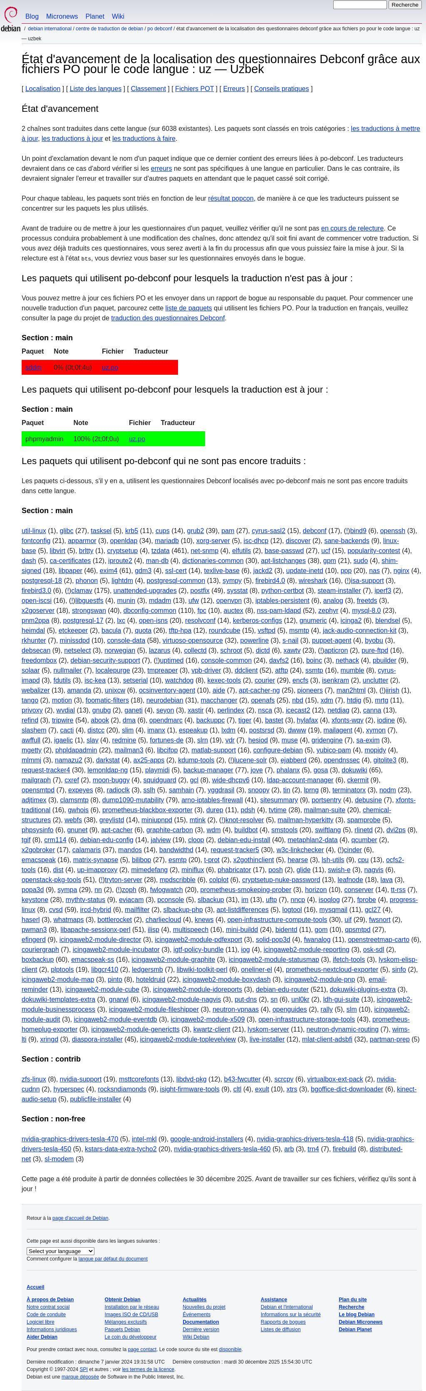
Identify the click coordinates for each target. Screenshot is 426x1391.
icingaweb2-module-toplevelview (188, 1039)
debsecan (36, 650)
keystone (35, 899)
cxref (71, 780)
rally (327, 1009)
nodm (387, 790)
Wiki (118, 16)
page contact (142, 1349)
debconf (315, 530)
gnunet (77, 829)
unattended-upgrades (145, 590)
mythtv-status (85, 899)
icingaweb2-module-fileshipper (154, 1009)
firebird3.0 (36, 590)
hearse (297, 859)
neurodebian (164, 700)
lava (387, 879)
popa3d (33, 889)
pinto (115, 979)
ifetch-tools (349, 959)
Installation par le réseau (132, 1307)
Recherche (351, 1307)
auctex (233, 610)
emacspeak (39, 859)
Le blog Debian (356, 1314)
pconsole (170, 899)
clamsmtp (74, 800)
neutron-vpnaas (236, 1009)
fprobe (366, 899)
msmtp (299, 630)
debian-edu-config (106, 839)
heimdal (33, 630)
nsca (265, 710)
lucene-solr (250, 760)
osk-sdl (373, 949)
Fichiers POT (194, 88)
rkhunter (34, 640)
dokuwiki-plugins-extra (363, 989)
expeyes (80, 790)
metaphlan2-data (312, 839)
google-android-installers (206, 1139)
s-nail (290, 640)
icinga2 (351, 620)
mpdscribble (178, 879)
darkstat (108, 760)
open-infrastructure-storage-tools (306, 1019)
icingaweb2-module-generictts (135, 1029)
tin (286, 790)
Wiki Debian (196, 1337)
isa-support (367, 580)
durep (214, 809)
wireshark (313, 580)
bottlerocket (114, 919)
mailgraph (36, 780)
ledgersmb (147, 969)
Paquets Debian (122, 1329)
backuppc (210, 720)
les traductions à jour (72, 138)
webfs (73, 819)
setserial (135, 680)
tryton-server (123, 879)
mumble (352, 670)
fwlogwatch (166, 889)
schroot (231, 650)
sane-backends (346, 540)
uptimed (172, 660)
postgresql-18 (42, 580)
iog (245, 949)
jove (257, 770)
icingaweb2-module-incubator (116, 949)
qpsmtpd (357, 929)
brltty (86, 550)
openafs (263, 700)
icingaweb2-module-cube (102, 989)
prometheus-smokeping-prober (246, 889)
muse (290, 740)
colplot (218, 879)
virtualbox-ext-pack (335, 1079)
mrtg (381, 700)
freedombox (39, 660)
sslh (149, 790)
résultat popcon (230, 198)
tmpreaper (162, 670)
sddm (33, 367)
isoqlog (329, 899)
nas (374, 570)
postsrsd (261, 730)
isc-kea (95, 680)
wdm (214, 829)
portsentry (326, 800)
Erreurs (234, 88)
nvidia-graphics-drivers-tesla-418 (305, 1139)
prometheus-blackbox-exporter (147, 809)
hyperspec (68, 1089)
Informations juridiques (52, 1329)
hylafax (307, 720)
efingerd (34, 939)
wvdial (66, 710)
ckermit (358, 780)
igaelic (63, 740)
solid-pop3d (273, 939)
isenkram (335, 680)
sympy (232, 580)
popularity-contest (373, 550)
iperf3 (382, 590)
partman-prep (390, 1039)
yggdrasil (221, 790)
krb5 (131, 530)
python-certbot (282, 590)
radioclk (118, 790)
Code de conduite (46, 1314)
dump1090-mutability (133, 800)
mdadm (160, 600)
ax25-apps (149, 760)
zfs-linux (34, 1079)
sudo (361, 560)
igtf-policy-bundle (198, 949)
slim (128, 730)
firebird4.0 (270, 580)
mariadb (167, 540)
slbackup (211, 899)
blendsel (387, 620)
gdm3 (143, 570)
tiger (244, 720)
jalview (161, 839)
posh (275, 869)
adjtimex (34, 800)
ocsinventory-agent (167, 690)
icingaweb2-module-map (58, 979)
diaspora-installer (97, 1039)
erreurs (161, 168)
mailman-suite (325, 809)
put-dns (246, 999)
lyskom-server (268, 1029)
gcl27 (373, 909)
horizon (316, 889)
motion (62, 700)
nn (98, 889)
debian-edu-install (244, 839)
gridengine (327, 740)
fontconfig (36, 540)
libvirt (57, 550)
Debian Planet (355, 1329)
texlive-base (221, 570)
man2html (351, 690)
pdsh (247, 809)
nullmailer (67, 670)
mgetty (32, 750)
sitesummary (279, 800)
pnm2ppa (36, 620)
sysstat (237, 590)
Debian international (50, 29)
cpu (363, 859)
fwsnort (380, 919)
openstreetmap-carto (378, 939)
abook (100, 720)
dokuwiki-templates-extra (58, 999)
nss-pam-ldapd (279, 610)
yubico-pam (334, 750)
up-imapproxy (97, 869)
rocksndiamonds (122, 1089)
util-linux (34, 530)
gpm (329, 560)
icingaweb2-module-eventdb (115, 1019)
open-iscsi (37, 600)
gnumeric (313, 620)
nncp (298, 899)
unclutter (375, 680)
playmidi (157, 770)
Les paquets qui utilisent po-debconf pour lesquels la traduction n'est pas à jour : (187, 278)
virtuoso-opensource (193, 640)
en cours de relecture (352, 228)
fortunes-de (166, 740)
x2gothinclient (253, 859)
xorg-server (213, 540)
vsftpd (266, 630)
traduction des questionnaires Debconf (168, 318)
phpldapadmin (76, 750)
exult (262, 1089)
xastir (195, 710)
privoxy (32, 710)
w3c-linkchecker (300, 849)
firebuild (344, 1149)
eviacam (131, 899)
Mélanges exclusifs (126, 1322)
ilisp (153, 929)
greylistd (111, 819)
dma (129, 720)
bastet (274, 720)
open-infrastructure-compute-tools (277, 919)
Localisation (43, 88)
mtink (198, 819)
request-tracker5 (235, 849)
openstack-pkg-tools (51, 879)
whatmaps (68, 919)
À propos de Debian (50, 1300)
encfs (300, 680)
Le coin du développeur (131, 1337)
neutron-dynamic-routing (343, 1029)
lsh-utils (333, 859)
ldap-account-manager (300, 780)
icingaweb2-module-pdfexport (198, 939)
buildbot (246, 829)
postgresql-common (176, 580)
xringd (49, 1039)
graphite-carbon (169, 829)
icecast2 (298, 710)
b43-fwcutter (242, 1079)
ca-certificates (70, 560)
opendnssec (342, 760)
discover (298, 540)
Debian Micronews (360, 1322)
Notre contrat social (48, 1307)
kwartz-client (211, 1029)
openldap (124, 540)
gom (321, 929)
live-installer (267, 1039)
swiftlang (328, 829)
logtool (292, 909)
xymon (376, 730)
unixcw (115, 690)
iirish (392, 690)
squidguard (160, 780)
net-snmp (204, 550)
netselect (77, 650)
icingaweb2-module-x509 (208, 1019)
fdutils (62, 680)
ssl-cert (176, 570)
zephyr (328, 610)
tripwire (63, 720)
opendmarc (166, 720)
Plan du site (353, 1300)
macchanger (219, 700)
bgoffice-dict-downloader (347, 1089)
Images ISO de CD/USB (132, 1314)
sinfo (399, 969)
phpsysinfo (38, 829)
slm (352, 1009)
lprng (311, 790)
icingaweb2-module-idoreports (197, 989)
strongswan (89, 610)
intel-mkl (144, 1139)
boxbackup (38, 959)
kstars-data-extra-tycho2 (121, 1149)
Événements (197, 1314)
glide (304, 869)
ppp (346, 570)
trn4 (313, 1149)
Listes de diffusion (281, 1329)
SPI (84, 1369)
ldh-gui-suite (341, 999)
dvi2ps (396, 829)
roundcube (224, 630)
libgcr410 (104, 969)
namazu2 (68, 760)
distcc (95, 730)
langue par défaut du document (113, 1259)
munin (126, 600)
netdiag (338, 710)
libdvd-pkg (191, 1079)
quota (143, 630)
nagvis (373, 869)
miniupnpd (156, 819)
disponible (230, 1349)
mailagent (338, 730)
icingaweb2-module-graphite (173, 959)
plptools (62, 969)
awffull (31, 740)
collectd (195, 650)
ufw (193, 600)
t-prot (211, 859)
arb (289, 1149)
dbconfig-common (150, 610)
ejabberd (293, 760)
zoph (129, 889)
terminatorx (349, 790)
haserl (31, 919)
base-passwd (284, 550)
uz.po (110, 367)
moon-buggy (111, 780)
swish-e (339, 869)
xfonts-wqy (347, 720)
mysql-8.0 (366, 610)
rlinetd (363, 829)
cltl (237, 1089)
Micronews (62, 16)
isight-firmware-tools (190, 1089)
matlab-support (213, 750)
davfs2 (279, 660)
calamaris (86, 849)
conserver (359, 889)
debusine (368, 800)
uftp (271, 899)
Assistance (274, 1300)
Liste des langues (96, 88)
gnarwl (119, 999)
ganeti (133, 710)
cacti (67, 730)
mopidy (375, 750)
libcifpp (167, 750)
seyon (165, 710)
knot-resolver (244, 819)
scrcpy (283, 1079)
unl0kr (300, 999)
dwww (297, 730)
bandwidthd (176, 849)
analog (333, 600)
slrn (202, 740)
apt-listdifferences (243, 909)
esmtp (177, 859)
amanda (79, 690)
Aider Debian (42, 1337)
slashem (34, 730)
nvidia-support (81, 1079)
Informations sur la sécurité (291, 1314)
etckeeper (73, 630)
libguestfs (89, 600)
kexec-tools (224, 680)
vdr (230, 740)
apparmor (82, 540)
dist (58, 869)
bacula (111, 630)
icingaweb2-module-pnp (319, 979)
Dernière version (201, 1329)
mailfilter (137, 909)
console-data (126, 640)
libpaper (70, 570)
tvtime (278, 809)
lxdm (228, 730)
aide (219, 690)
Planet (95, 16)
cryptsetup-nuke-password (281, 879)
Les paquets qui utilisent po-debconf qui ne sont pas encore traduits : (164, 461)
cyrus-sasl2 (268, 530)
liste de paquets (189, 308)
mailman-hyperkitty (305, 819)
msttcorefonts (139, 1079)
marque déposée (80, 1377)
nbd (297, 700)
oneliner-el (256, 969)
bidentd (286, 929)
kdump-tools (196, 760)
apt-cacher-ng (259, 690)
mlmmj (31, 760)
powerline (254, 640)
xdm (327, 700)
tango (30, 700)
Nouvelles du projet (204, 1307)
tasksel (101, 530)
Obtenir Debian (123, 1300)
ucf (325, 550)
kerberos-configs (257, 620)
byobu (374, 640)
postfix (200, 590)
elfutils (241, 550)
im (244, 899)
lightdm (122, 580)
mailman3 (128, 750)
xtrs (292, 1089)
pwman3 (34, 929)
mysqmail (334, 909)
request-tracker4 (46, 770)
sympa (67, 889)
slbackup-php (183, 909)
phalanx (288, 770)
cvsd (56, 909)
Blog (32, 16)
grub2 (195, 530)
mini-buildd (242, 929)
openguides (289, 1009)
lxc (121, 620)
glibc (67, 530)
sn (273, 999)
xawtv (292, 650)
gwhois (78, 809)
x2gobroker (38, 849)
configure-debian (278, 750)
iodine (386, 720)
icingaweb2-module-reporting (306, 949)
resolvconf (200, 620)
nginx (401, 570)
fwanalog (317, 939)
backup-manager (208, 770)
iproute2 (120, 560)
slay (92, 740)
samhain (181, 790)
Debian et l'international (287, 1307)
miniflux (192, 869)
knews (204, 919)
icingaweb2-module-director (100, 939)
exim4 (109, 570)
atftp (281, 670)
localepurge (113, 670)
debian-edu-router (282, 989)
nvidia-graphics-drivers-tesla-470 (70, 1139)
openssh (393, 530)
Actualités (194, 1300)
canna (372, 710)
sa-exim (367, 740)
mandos (130, 849)
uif (348, 919)
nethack (347, 660)
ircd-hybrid (95, 909)
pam (227, 530)
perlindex (230, 710)
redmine (124, 740)
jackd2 (262, 570)
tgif (26, 839)
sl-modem (59, 1158)
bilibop (141, 859)
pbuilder (384, 660)
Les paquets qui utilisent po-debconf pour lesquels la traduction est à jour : (175, 389)
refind (30, 720)
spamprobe (364, 819)
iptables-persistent (282, 600)
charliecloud (163, 919)
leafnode (350, 879)
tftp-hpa (180, 630)
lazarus (160, 650)
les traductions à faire (144, 138)
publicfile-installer (95, 1099)
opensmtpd (38, 790)
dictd (263, 650)
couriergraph (40, 949)
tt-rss (398, 889)
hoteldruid (150, 979)
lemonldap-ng (107, 770)
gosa (321, 770)
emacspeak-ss (92, 959)
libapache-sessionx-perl (95, 929)
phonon (87, 580)
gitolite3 (385, 760)
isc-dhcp (256, 540)
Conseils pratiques (281, 88)
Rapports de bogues (283, 1322)
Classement (148, 88)
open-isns (153, 620)
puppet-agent (331, 640)
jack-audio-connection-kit (359, 630)
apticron (336, 650)
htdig (354, 700)
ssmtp (314, 670)
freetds (367, 600)
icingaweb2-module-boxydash (227, 979)
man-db (157, 560)
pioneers (310, 690)
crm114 (55, 839)
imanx (156, 730)
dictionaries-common (213, 560)
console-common (226, 660)
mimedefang (149, 869)
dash (29, 560)
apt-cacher (117, 829)
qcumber (364, 839)
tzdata (160, 550)
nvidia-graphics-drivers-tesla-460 (222, 1149)
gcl (194, 780)
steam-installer (339, 590)
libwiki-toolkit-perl (202, 969)
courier (265, 680)
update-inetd (304, 570)
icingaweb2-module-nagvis (181, 999)
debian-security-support (105, 660)
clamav (81, 590)
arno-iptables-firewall (212, 800)
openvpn (229, 600)
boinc (314, 660)
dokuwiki (354, 770)
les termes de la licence (148, 1369)
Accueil (36, 1287)
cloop (196, 839)
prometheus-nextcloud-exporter (332, 969)
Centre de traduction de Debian (109, 29)
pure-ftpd (375, 650)
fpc (201, 610)
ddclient (246, 670)
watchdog (179, 680)
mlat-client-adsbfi (327, 1039)
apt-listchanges (283, 560)
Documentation (201, 1322)
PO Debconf (159, 29)
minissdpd (75, 640)
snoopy (259, 790)
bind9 (358, 530)
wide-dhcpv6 (231, 780)
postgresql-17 (83, 620)
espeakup (193, 730)
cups (163, 530)
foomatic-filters (107, 700)
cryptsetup (122, 550)
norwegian (119, 650)
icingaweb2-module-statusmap (274, 959)
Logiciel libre (40, 1322)
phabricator (234, 869)
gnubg (101, 710)
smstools (284, 829)
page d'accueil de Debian (80, 1218)
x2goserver (38, 610)
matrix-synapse (95, 859)
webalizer (36, 690)
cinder (353, 849)
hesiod (258, 740)
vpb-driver (206, 670)
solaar (31, 670)
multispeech (190, 929)
